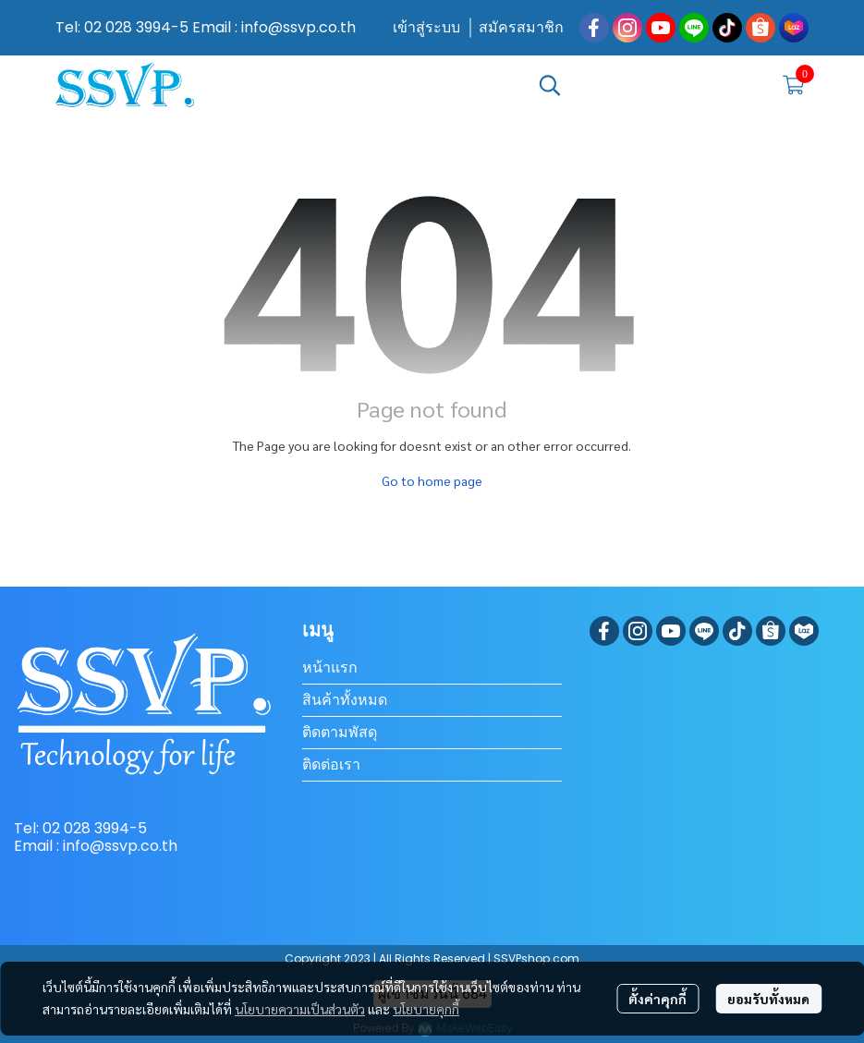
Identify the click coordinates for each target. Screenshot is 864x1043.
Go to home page (432, 480)
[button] (649, 85)
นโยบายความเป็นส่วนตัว (300, 1009)
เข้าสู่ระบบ (426, 27)
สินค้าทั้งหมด (344, 699)
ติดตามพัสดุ (339, 732)
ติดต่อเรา (331, 764)
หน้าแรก (330, 667)
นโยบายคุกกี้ (426, 1009)
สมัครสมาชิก (521, 27)
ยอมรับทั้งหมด (768, 998)
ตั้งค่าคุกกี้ (657, 998)
